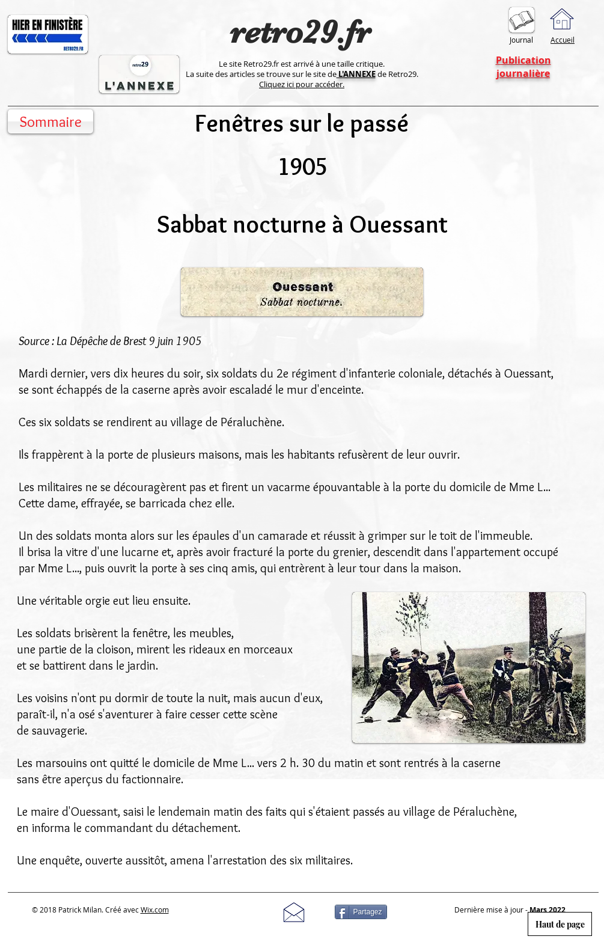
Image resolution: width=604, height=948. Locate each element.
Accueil (563, 39)
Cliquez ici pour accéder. (301, 84)
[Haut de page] (560, 924)
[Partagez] (361, 912)
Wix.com (155, 909)
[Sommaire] (50, 121)
